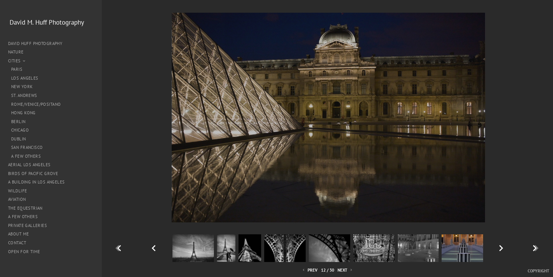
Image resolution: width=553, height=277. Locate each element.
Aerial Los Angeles (29, 164)
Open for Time (24, 251)
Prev (309, 270)
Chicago (20, 130)
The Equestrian (25, 208)
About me (18, 234)
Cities (17, 60)
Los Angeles (24, 78)
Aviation (17, 199)
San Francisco (27, 147)
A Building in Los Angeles (36, 182)
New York (22, 86)
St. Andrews (24, 95)
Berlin (18, 121)
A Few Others (26, 156)
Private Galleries (27, 225)
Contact (17, 242)
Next (345, 270)
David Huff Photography (35, 43)
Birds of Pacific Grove (33, 173)
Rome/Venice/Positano (36, 104)
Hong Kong (23, 112)
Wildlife (17, 191)
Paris (16, 69)
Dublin (18, 139)
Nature (18, 52)
